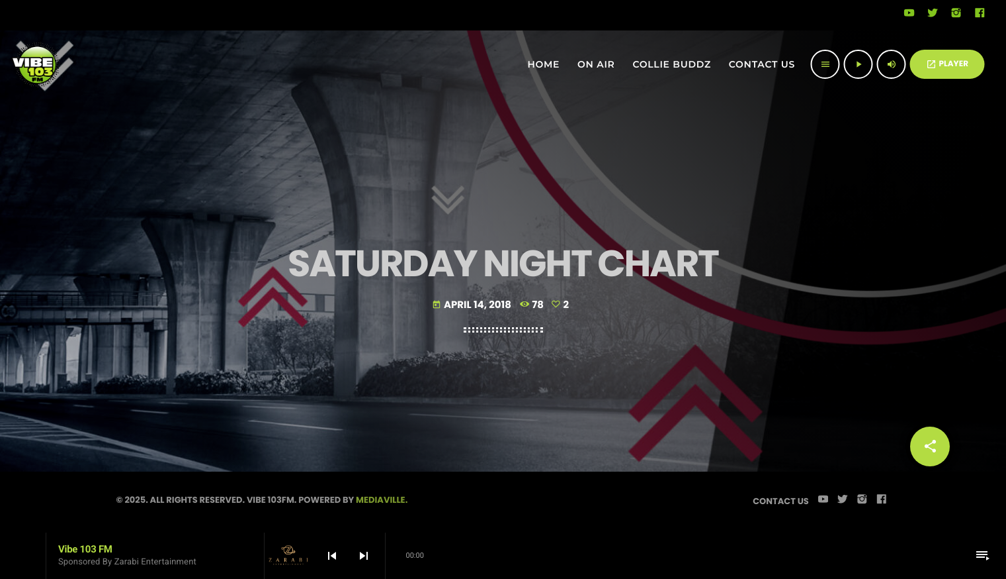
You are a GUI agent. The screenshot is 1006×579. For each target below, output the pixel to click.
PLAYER (947, 64)
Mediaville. (381, 500)
